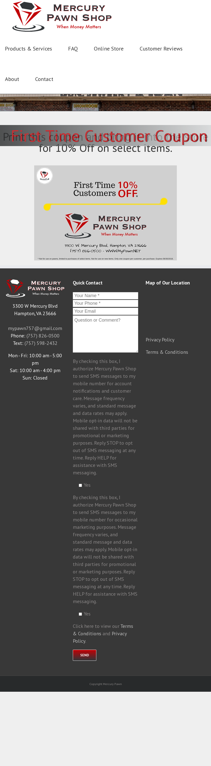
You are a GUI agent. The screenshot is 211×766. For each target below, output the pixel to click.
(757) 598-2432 (41, 343)
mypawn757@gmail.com (35, 328)
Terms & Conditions (167, 352)
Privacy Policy (160, 339)
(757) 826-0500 (42, 335)
